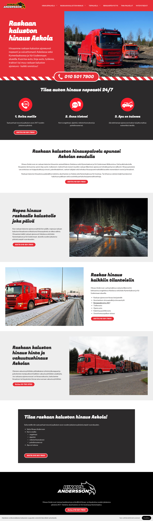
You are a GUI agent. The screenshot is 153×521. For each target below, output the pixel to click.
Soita (23, 384)
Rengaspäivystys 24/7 (101, 303)
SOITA (25, 132)
